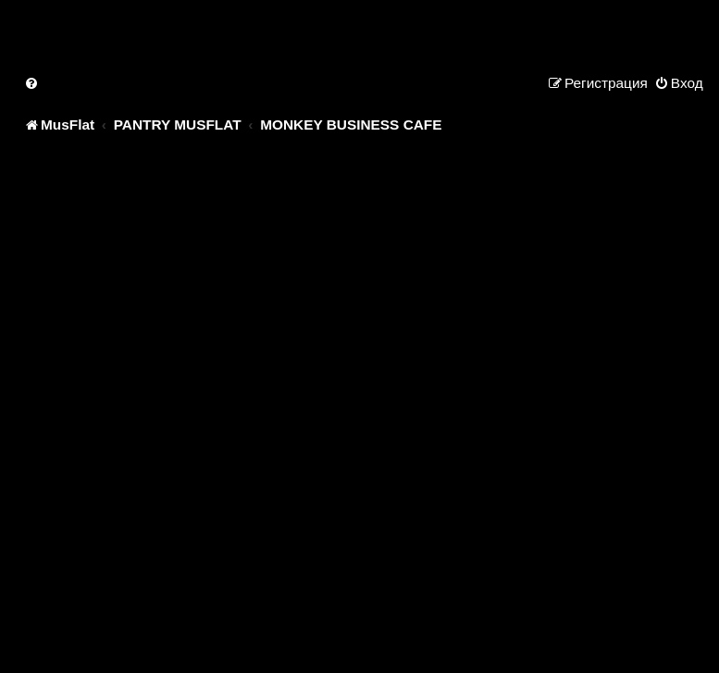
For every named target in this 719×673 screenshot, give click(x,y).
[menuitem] (32, 83)
